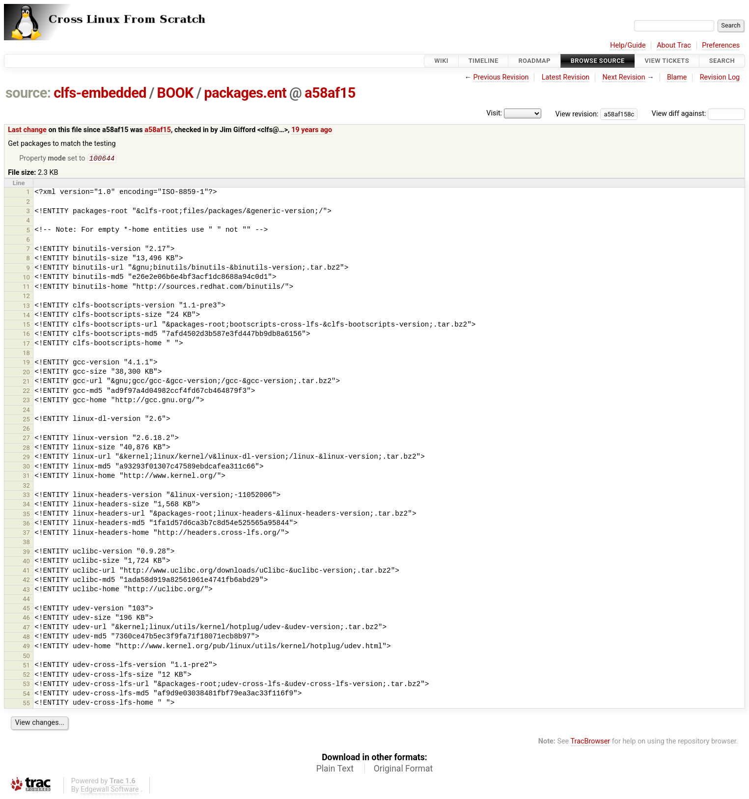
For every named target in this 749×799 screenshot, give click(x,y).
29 (26, 458)
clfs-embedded (100, 92)
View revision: (577, 114)
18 (26, 354)
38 (26, 543)
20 (26, 373)
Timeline (484, 60)
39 (26, 552)
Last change (27, 130)
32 (26, 486)
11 (26, 287)
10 (26, 278)
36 (26, 524)
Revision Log (720, 77)
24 (26, 410)
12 (26, 297)
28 (26, 448)
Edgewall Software (110, 790)
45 (26, 609)
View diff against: (698, 114)
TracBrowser (590, 742)
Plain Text (335, 769)
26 (26, 429)
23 (26, 401)
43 (26, 590)
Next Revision (623, 77)
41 (26, 571)
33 (26, 495)
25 (26, 420)
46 (26, 618)
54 (26, 694)
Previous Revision (501, 77)
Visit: (494, 113)
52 (26, 675)
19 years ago (311, 130)
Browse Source (598, 60)
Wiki (441, 60)
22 (26, 391)
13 (26, 306)
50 (26, 657)
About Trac (674, 45)
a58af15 (330, 92)
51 (26, 666)
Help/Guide (627, 45)
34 (26, 505)
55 (26, 704)
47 (26, 628)
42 (26, 580)
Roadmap (534, 60)
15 (26, 325)
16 (26, 334)
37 (26, 533)
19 (26, 363)
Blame (677, 77)
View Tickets (667, 60)
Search (722, 60)
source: (28, 92)
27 (26, 438)
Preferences (721, 45)
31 (26, 476)
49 (26, 647)
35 (26, 515)
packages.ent (245, 92)
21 (26, 382)
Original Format (403, 769)
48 (26, 637)
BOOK (175, 92)
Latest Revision (566, 77)
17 (26, 344)
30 (26, 467)
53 (26, 685)
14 (26, 316)
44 (26, 600)
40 (26, 562)
